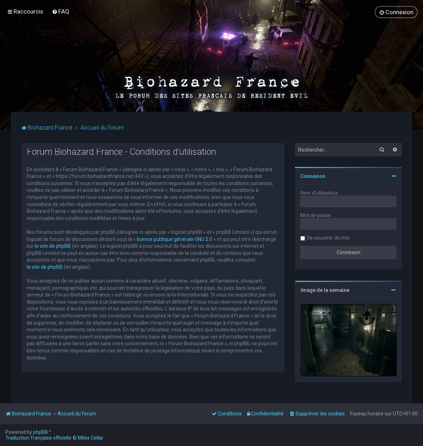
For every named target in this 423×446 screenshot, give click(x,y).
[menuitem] (60, 11)
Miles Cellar (90, 438)
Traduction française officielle (38, 438)
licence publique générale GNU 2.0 (174, 238)
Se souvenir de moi (328, 237)
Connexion (312, 175)
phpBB (40, 432)
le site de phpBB (53, 245)
